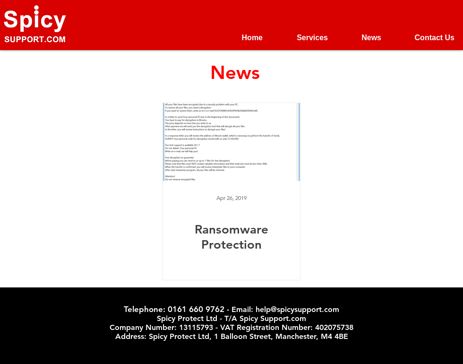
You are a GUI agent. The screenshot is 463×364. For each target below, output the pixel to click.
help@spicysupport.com (297, 309)
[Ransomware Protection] (231, 142)
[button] (302, 37)
